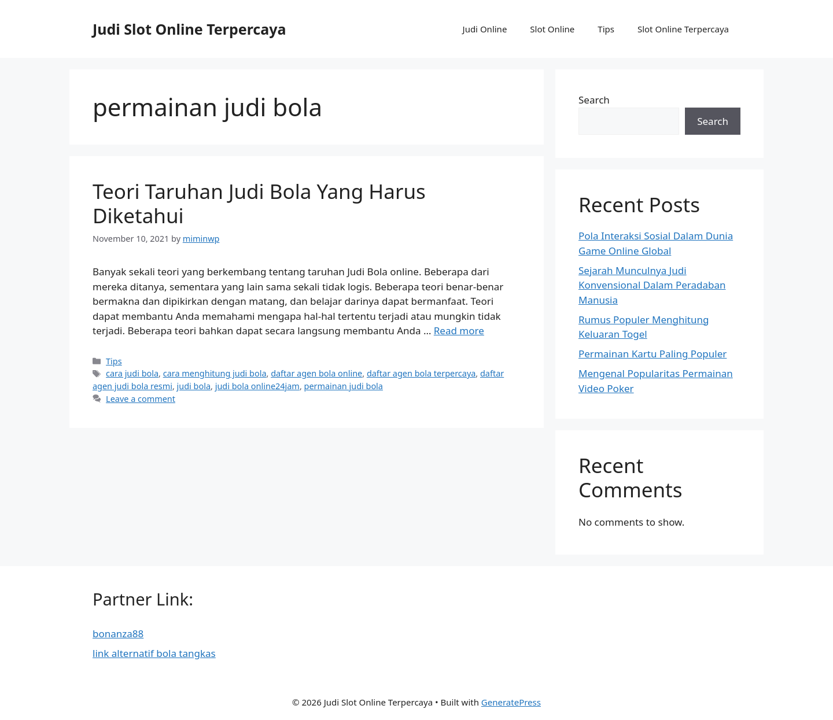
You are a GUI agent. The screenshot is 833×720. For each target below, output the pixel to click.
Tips (606, 29)
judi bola (194, 386)
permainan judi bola (343, 386)
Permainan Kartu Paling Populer (652, 353)
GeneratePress (511, 702)
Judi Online (485, 29)
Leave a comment (140, 398)
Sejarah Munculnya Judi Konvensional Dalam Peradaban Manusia (651, 285)
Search (594, 99)
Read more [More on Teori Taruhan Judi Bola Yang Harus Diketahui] (459, 330)
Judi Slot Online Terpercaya (189, 29)
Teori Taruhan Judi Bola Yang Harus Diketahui (259, 203)
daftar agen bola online (316, 373)
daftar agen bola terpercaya (421, 373)
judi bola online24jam (257, 386)
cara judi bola (132, 373)
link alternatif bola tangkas (154, 653)
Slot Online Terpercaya (683, 29)
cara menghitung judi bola (215, 373)
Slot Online (552, 29)
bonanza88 (118, 633)
